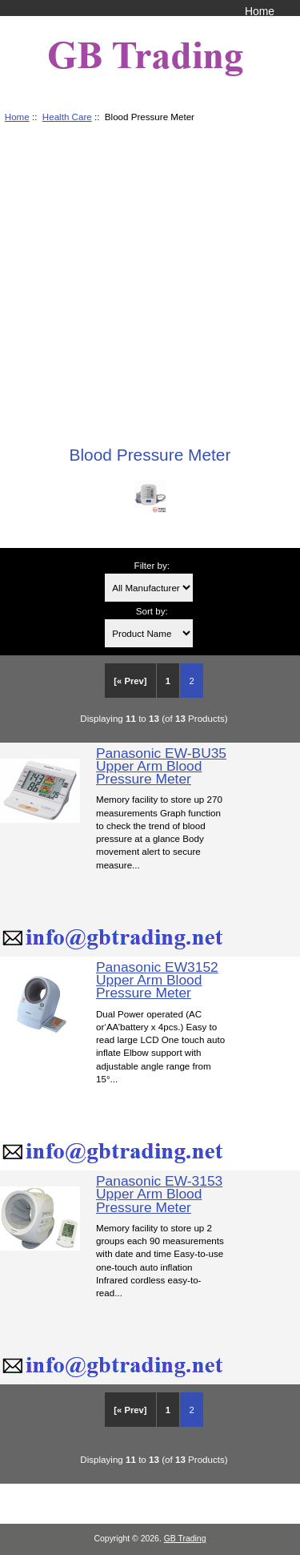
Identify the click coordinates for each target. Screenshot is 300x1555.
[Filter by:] (149, 588)
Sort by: (152, 611)
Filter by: (152, 565)
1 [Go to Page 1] (168, 681)
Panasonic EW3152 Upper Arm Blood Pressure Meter (157, 980)
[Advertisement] (150, 278)
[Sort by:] (149, 633)
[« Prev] (130, 681)
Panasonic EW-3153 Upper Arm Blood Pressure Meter (159, 1194)
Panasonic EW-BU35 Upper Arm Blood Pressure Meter (161, 766)
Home (259, 11)
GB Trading (185, 1538)
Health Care (67, 116)
